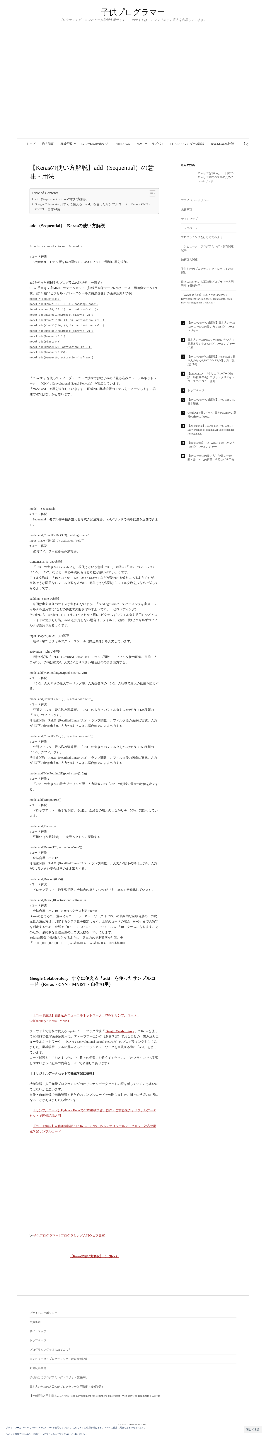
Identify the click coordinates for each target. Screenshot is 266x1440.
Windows (122, 143)
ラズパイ (158, 143)
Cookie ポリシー (79, 1434)
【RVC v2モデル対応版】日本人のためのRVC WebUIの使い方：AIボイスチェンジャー (211, 326)
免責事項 (186, 209)
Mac (140, 143)
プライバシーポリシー (195, 200)
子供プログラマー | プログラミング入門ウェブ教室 (69, 1235)
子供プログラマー (133, 12)
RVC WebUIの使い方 (95, 143)
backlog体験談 (222, 143)
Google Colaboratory (119, 1031)
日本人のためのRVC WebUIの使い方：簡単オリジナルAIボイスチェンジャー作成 (211, 343)
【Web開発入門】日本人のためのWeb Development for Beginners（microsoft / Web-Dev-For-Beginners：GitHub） (207, 298)
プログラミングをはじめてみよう (202, 237)
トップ (30, 143)
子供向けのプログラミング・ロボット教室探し (59, 1377)
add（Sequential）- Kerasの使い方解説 (61, 199)
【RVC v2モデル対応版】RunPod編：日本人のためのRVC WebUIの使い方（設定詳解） (211, 360)
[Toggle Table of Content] (150, 193)
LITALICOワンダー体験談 (187, 143)
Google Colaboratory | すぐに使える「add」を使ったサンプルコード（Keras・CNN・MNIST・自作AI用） (93, 207)
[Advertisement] (94, 459)
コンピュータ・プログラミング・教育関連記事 (59, 1358)
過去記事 (48, 143)
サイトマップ (189, 218)
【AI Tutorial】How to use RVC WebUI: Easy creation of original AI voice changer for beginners (210, 429)
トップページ (189, 228)
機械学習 (66, 143)
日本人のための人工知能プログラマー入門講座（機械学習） (67, 1386)
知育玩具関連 (189, 259)
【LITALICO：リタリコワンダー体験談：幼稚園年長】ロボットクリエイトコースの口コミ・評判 (211, 377)
